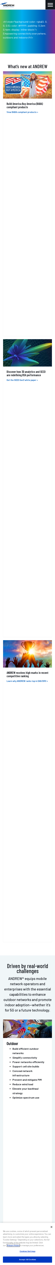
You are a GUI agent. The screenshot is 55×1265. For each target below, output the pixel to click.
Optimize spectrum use (25, 379)
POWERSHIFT (15, 770)
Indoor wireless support (16, 1092)
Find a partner (11, 1123)
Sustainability (11, 1136)
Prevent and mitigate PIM (27, 361)
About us (9, 1149)
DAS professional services (18, 1101)
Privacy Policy (13, 1245)
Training (8, 1105)
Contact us (14, 1053)
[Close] (51, 1227)
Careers (8, 1162)
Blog (6, 1154)
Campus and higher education (29, 544)
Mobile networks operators (28, 517)
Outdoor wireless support (17, 1096)
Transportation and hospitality (30, 539)
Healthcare (19, 548)
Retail (15, 557)
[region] (27, 1244)
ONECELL (12, 674)
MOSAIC (10, 722)
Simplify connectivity (24, 339)
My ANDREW (10, 1119)
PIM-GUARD (13, 746)
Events (8, 1158)
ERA (7, 655)
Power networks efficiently (28, 343)
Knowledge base (13, 1166)
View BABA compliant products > (22, 112)
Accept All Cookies (27, 1259)
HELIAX (10, 698)
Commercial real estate (26, 552)
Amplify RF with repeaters (27, 444)
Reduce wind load (22, 366)
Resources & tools (13, 1131)
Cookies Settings (27, 1251)
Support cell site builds (25, 348)
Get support (41, 1053)
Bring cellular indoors (24, 426)
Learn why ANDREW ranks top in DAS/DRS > (27, 216)
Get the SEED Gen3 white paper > (22, 164)
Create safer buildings (25, 440)
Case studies (11, 1127)
